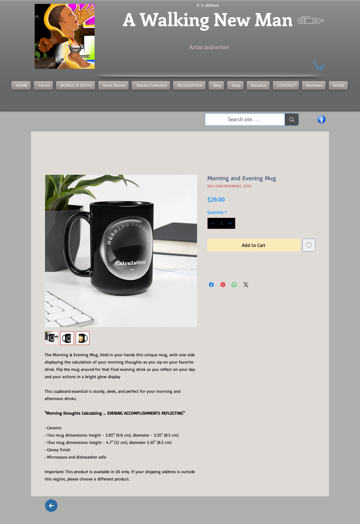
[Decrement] (212, 223)
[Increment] (230, 223)
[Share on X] (246, 284)
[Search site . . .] (243, 120)
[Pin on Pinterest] (223, 284)
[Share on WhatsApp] (234, 284)
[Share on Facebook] (211, 284)
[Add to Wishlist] (309, 245)
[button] (150, 85)
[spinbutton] (221, 223)
